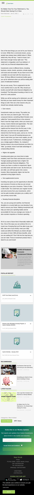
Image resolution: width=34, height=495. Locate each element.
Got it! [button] (9, 492)
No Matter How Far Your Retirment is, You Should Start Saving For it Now (24, 406)
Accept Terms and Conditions (12, 445)
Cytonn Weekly (6, 421)
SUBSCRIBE (17, 449)
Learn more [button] (6, 487)
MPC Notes (17, 421)
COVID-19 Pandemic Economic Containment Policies (24, 257)
